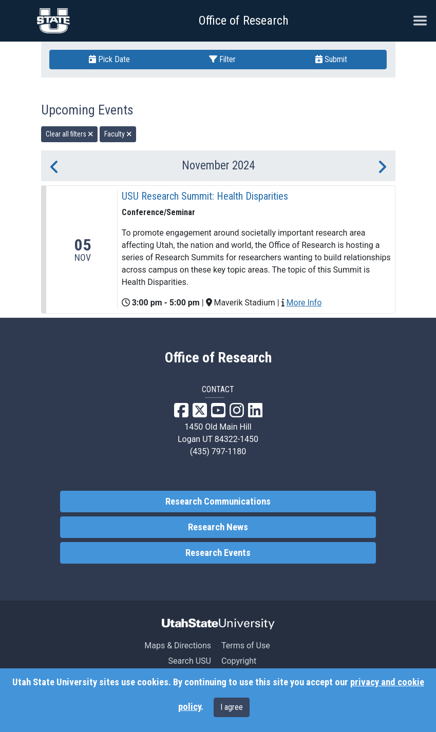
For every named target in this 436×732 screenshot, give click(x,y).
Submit (331, 59)
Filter (222, 59)
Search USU (189, 661)
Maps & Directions (177, 645)
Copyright (238, 661)
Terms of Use (245, 645)
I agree (231, 707)
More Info (304, 302)
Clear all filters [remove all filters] (69, 134)
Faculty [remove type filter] (118, 134)
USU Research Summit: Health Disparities (205, 196)
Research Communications (218, 501)
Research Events (218, 552)
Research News (218, 527)
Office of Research (244, 20)
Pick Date (109, 59)
